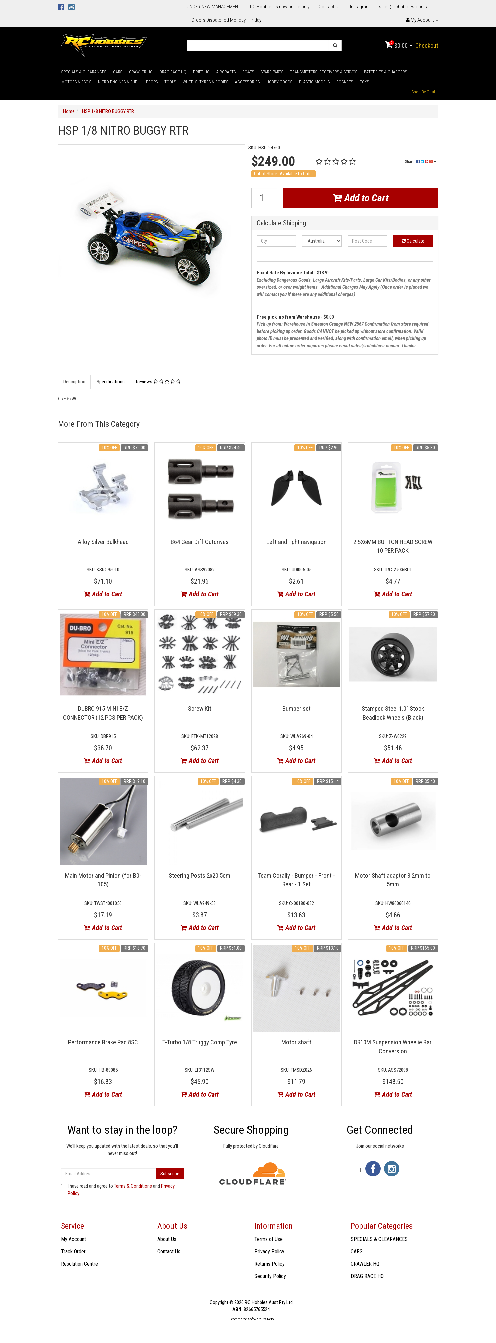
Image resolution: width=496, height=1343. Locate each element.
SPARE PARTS (272, 71)
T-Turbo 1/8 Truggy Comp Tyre (199, 1042)
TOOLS (170, 81)
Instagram (360, 7)
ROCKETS (344, 81)
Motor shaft (296, 1042)
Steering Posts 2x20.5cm (199, 875)
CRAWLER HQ (141, 71)
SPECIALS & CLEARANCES (83, 71)
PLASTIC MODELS (314, 81)
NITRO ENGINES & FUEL (118, 81)
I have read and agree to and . (118, 1189)
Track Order (73, 1251)
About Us (166, 1239)
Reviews (158, 382)
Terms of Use (268, 1239)
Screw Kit (199, 708)
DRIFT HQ (201, 71)
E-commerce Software (244, 1319)
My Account (73, 1239)
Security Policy (270, 1276)
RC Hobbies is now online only (279, 7)
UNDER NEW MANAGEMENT (213, 7)
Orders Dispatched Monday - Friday (226, 20)
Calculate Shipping (281, 223)
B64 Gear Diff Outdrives (200, 542)
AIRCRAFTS (226, 71)
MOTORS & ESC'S (76, 81)
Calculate (413, 241)
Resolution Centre (79, 1264)
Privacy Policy (269, 1251)
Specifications (111, 382)
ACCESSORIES (247, 81)
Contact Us (330, 7)
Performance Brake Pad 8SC (103, 1042)
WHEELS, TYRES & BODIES (205, 81)
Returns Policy (269, 1264)
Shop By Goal (423, 91)
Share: (420, 161)
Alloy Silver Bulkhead (103, 542)
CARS (117, 71)
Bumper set (296, 708)
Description (74, 382)
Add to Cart (361, 198)
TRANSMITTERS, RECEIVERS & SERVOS (323, 71)
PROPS (152, 81)
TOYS (364, 81)
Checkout (426, 45)
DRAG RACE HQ (172, 71)
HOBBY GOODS (279, 81)
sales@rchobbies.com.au (405, 7)
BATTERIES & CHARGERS (385, 71)
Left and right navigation (296, 542)
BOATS (248, 71)
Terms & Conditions (133, 1186)
